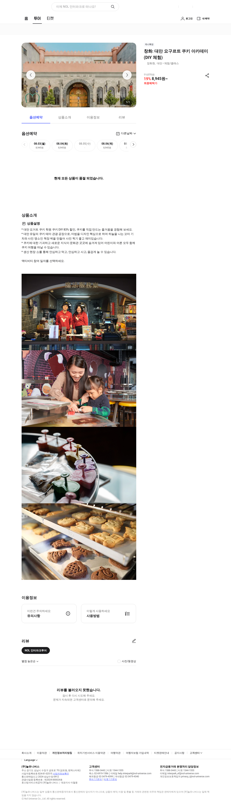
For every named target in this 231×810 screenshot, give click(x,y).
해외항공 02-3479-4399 (101, 776)
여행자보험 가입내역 (137, 752)
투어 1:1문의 (95, 779)
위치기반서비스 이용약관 (91, 752)
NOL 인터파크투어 (36, 650)
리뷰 (122, 117)
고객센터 (195, 752)
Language (29, 760)
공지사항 (179, 752)
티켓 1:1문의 (110, 779)
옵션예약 (35, 117)
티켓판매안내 (161, 752)
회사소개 (27, 752)
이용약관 (42, 752)
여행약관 (116, 752)
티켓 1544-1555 (115, 770)
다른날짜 (126, 133)
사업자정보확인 (61, 773)
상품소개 (64, 117)
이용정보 (93, 117)
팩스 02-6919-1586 (98, 773)
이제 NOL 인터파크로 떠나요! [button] (76, 6)
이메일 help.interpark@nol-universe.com (130, 773)
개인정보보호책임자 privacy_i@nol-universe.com (184, 776)
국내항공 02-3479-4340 (127, 776)
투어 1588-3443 (97, 770)
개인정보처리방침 (62, 752)
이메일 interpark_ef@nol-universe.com (179, 773)
